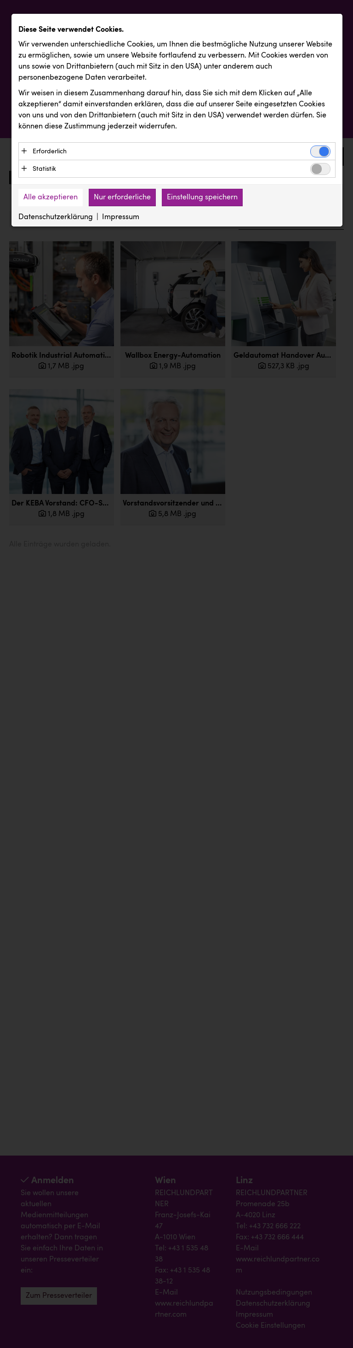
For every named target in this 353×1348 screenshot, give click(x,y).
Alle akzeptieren (50, 198)
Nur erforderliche (122, 198)
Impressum (120, 217)
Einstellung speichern (202, 198)
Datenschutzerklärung (55, 217)
